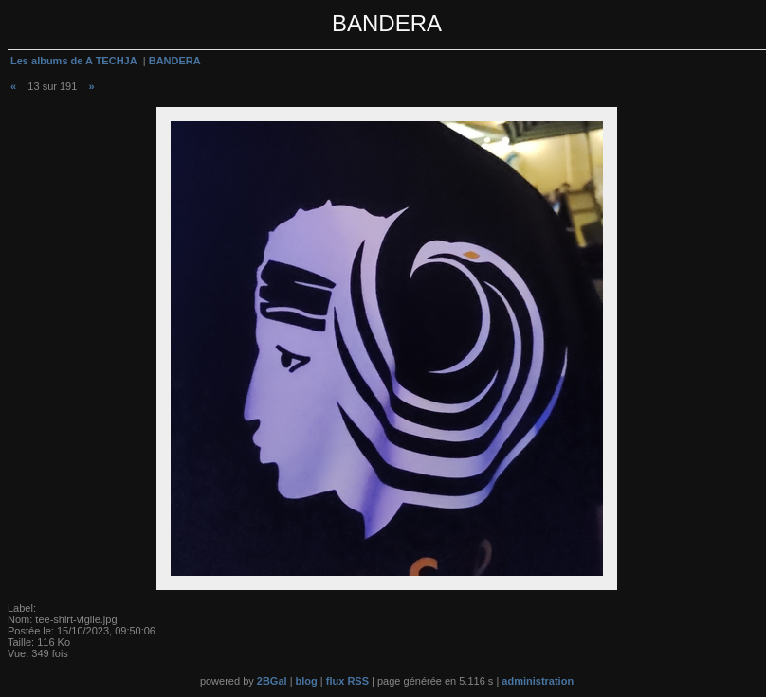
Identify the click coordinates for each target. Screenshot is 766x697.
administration (538, 681)
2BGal (272, 681)
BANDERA (175, 60)
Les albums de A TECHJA (73, 60)
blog (307, 681)
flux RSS (347, 681)
